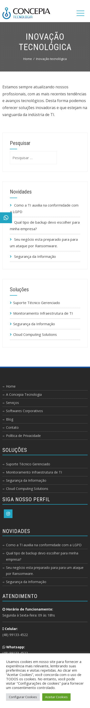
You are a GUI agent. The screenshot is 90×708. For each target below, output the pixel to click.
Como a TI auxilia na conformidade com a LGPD (44, 545)
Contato (12, 427)
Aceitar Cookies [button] (56, 697)
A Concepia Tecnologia (24, 394)
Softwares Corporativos (24, 411)
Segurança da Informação (35, 256)
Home (11, 386)
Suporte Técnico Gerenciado (36, 302)
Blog (9, 419)
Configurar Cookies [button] (23, 697)
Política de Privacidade (23, 435)
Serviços (12, 402)
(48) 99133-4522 (15, 634)
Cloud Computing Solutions (35, 334)
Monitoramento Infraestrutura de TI (43, 313)
